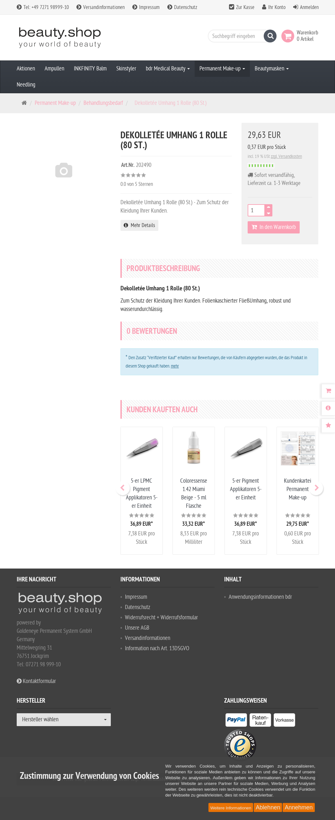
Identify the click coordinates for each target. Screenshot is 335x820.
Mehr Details (139, 225)
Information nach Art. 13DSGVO (157, 648)
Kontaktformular (36, 681)
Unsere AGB (137, 627)
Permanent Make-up (222, 68)
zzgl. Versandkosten (286, 156)
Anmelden (309, 7)
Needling (26, 84)
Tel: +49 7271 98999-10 (43, 7)
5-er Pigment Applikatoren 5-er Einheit (245, 489)
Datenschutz (182, 7)
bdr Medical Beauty (168, 68)
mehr (175, 366)
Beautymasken (272, 68)
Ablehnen (268, 807)
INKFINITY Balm (90, 68)
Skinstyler (126, 68)
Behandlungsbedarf (103, 103)
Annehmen (299, 807)
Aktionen (26, 68)
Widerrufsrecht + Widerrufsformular (161, 617)
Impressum (146, 7)
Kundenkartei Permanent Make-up (297, 489)
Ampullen (54, 68)
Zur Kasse (245, 7)
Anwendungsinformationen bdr (260, 597)
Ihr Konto (277, 7)
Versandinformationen (100, 7)
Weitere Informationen (230, 808)
